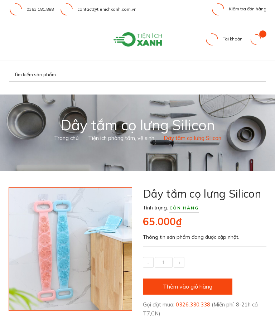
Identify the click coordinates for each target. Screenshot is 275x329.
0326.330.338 (194, 304)
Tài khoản (223, 39)
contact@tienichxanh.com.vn (106, 9)
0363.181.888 (40, 9)
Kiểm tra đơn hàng (238, 8)
